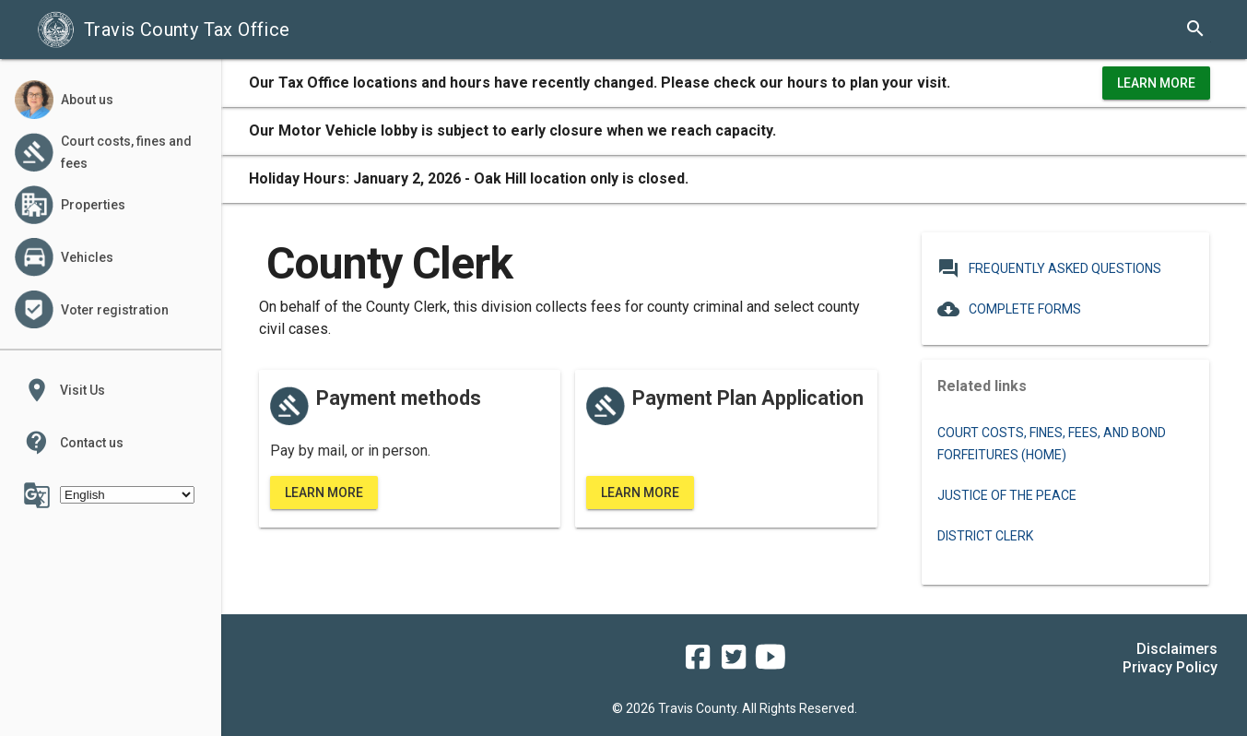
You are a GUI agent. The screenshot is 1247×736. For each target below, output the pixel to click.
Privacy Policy (1170, 667)
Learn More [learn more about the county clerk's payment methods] (324, 492)
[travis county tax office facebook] (698, 663)
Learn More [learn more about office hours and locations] (1156, 83)
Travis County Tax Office (163, 29)
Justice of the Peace (1006, 495)
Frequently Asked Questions (1049, 268)
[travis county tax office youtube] (770, 663)
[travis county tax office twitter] (734, 663)
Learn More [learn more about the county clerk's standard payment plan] (640, 492)
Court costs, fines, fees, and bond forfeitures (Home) (1051, 443)
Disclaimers (1177, 649)
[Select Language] (127, 495)
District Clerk (985, 535)
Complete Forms (1009, 309)
